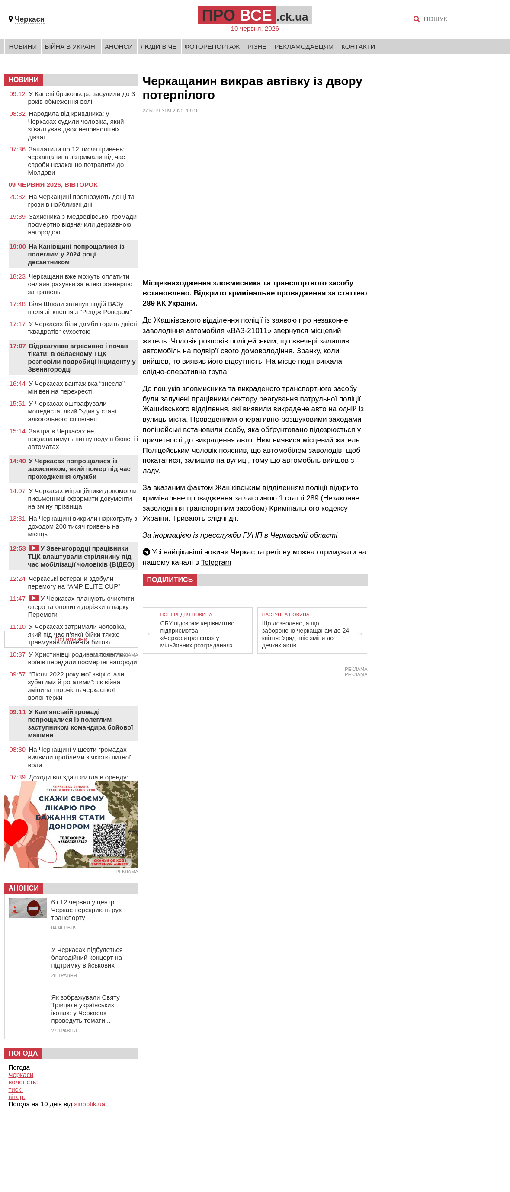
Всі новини (71, 639)
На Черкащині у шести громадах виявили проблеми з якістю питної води (79, 757)
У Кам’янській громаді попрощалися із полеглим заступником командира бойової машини (80, 723)
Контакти (358, 46)
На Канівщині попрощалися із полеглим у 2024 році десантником (76, 254)
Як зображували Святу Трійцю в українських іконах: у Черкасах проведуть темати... (85, 1008)
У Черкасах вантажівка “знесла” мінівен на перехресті (76, 387)
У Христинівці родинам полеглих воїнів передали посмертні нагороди (82, 658)
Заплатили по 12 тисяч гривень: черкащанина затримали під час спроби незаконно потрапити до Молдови (76, 160)
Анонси (119, 46)
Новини (23, 46)
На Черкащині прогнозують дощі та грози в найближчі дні (81, 200)
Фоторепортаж (212, 46)
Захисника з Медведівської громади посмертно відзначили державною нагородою (82, 224)
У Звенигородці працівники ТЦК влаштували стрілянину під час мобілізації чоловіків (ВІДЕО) (81, 556)
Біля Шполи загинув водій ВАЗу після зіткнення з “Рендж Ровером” (80, 307)
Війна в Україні (71, 46)
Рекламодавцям (304, 46)
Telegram (216, 562)
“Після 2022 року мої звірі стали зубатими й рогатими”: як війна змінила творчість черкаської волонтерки (76, 685)
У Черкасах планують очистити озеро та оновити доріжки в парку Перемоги (81, 606)
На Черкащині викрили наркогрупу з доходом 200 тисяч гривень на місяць (83, 526)
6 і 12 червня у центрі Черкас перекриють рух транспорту (86, 909)
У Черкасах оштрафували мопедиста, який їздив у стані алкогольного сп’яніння (72, 411)
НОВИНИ (24, 79)
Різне (256, 46)
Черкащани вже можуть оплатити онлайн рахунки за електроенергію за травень (80, 283)
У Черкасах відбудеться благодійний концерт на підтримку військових (87, 957)
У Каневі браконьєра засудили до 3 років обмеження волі (81, 97)
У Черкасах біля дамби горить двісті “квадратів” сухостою (83, 327)
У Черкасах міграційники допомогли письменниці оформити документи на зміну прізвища (82, 498)
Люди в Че (159, 46)
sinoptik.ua (89, 1104)
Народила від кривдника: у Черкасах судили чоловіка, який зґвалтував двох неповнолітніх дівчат (76, 125)
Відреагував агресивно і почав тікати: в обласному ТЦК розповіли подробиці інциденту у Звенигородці (82, 357)
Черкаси (30, 19)
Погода (23, 1053)
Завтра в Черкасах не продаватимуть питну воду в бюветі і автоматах (83, 438)
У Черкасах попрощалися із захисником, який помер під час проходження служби (79, 468)
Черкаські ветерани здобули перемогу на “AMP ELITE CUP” (74, 582)
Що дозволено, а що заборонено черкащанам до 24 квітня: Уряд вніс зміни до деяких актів (305, 634)
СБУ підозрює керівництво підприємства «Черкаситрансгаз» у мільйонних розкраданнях (197, 634)
